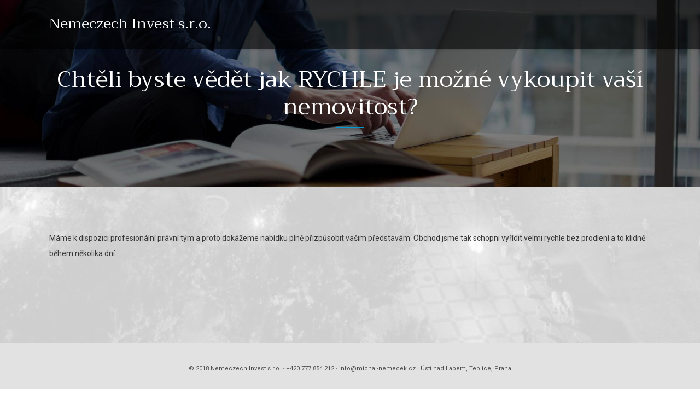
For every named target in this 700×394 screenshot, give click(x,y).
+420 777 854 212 (310, 368)
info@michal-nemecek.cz (377, 368)
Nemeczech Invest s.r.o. (130, 23)
